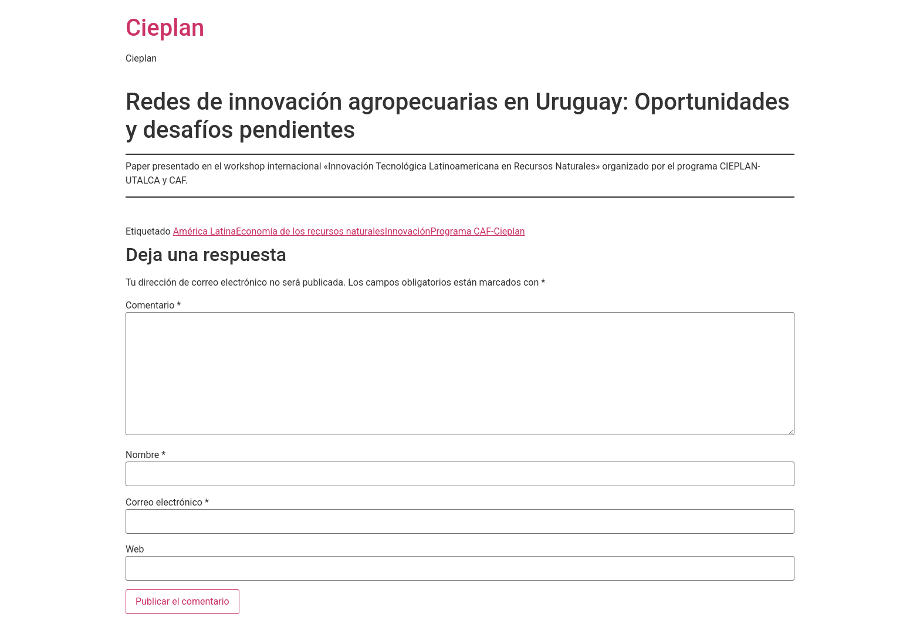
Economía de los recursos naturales (310, 231)
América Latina (204, 231)
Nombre (145, 455)
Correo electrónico (167, 502)
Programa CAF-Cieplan (477, 231)
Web (135, 549)
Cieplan (165, 28)
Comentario (153, 305)
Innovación (408, 231)
